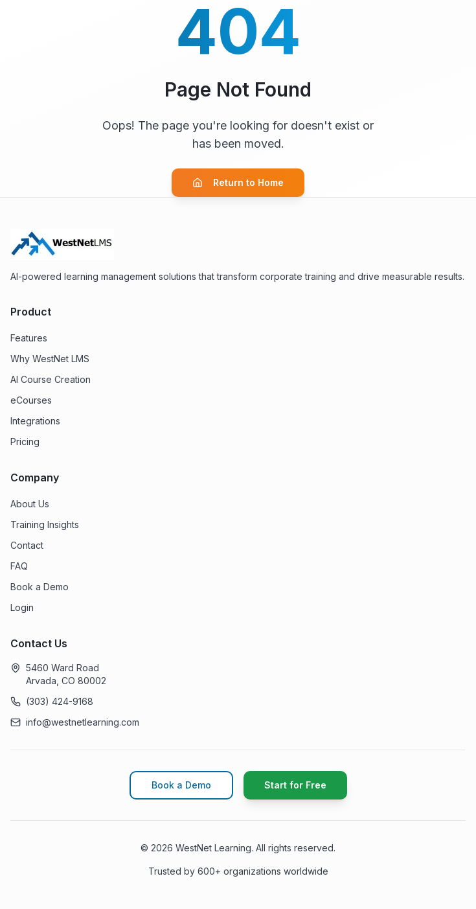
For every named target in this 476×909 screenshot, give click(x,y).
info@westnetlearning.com (82, 722)
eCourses (31, 400)
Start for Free (295, 784)
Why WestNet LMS (49, 358)
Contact (26, 545)
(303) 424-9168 (59, 701)
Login (22, 607)
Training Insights (44, 524)
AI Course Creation (50, 379)
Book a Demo (39, 586)
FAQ (19, 565)
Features (28, 337)
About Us (29, 503)
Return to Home (238, 182)
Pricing (25, 441)
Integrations (35, 420)
